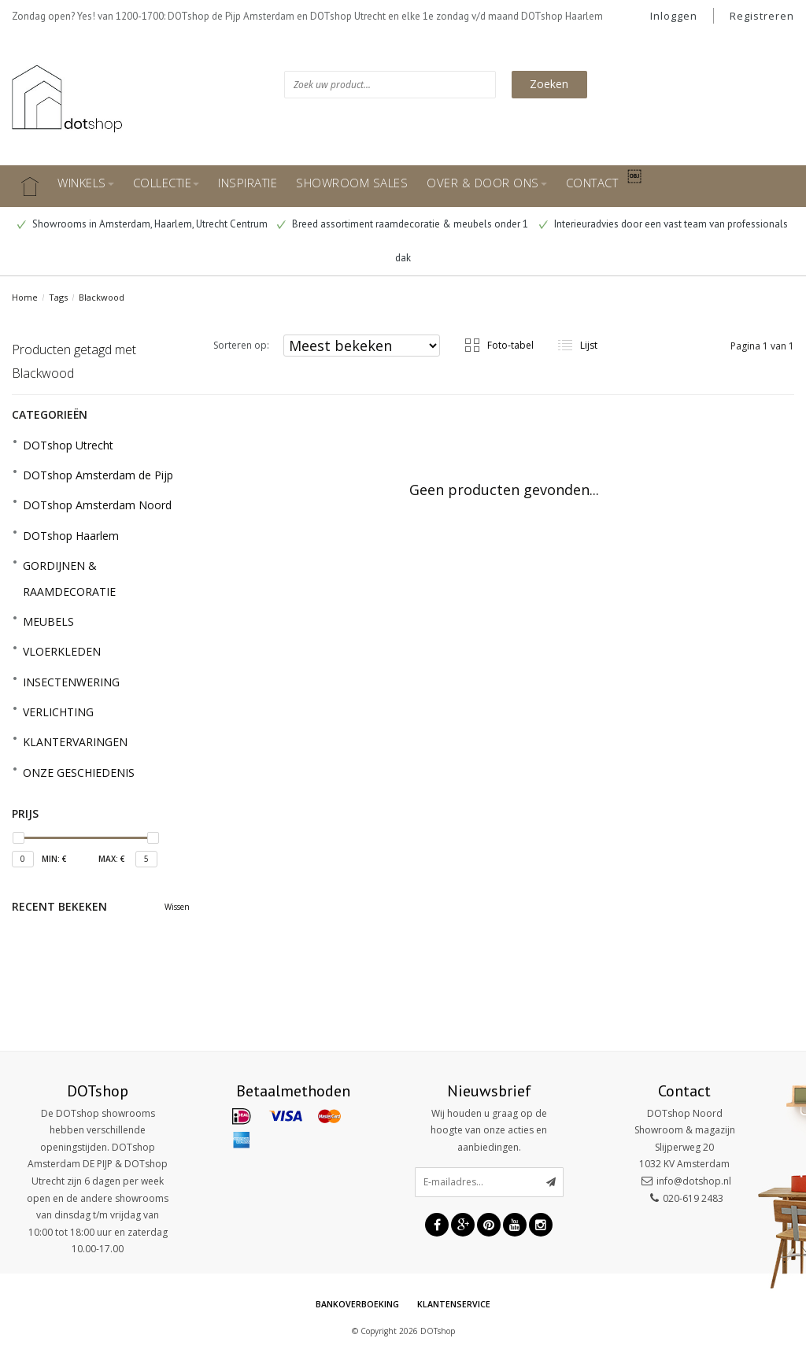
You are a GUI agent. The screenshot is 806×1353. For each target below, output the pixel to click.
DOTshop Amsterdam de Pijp (98, 475)
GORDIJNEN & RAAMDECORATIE (69, 578)
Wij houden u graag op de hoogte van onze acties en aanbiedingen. (489, 1130)
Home (25, 297)
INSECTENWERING (71, 682)
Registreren (762, 16)
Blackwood (101, 297)
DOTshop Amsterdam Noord (97, 504)
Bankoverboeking (357, 1304)
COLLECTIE (166, 182)
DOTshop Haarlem (71, 535)
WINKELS (85, 182)
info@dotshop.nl (693, 1181)
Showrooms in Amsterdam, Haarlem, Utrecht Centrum (142, 224)
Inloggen (673, 16)
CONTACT (592, 182)
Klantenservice (453, 1304)
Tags (58, 297)
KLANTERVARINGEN (75, 741)
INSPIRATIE (247, 182)
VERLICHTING (58, 711)
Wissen (177, 906)
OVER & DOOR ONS (487, 182)
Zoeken (549, 83)
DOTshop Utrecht (68, 445)
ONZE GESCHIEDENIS (79, 772)
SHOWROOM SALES (352, 182)
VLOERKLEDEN (62, 651)
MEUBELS (48, 621)
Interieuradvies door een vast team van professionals (663, 224)
